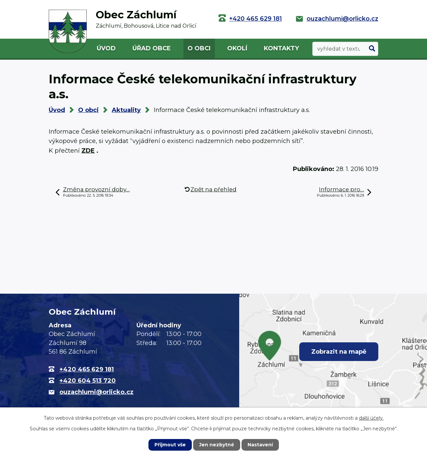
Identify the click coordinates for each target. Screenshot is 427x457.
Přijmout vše (170, 445)
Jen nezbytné (216, 445)
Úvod (106, 48)
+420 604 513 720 (87, 380)
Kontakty (281, 48)
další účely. (371, 418)
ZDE (88, 150)
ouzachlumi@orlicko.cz (342, 18)
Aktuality (126, 110)
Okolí (237, 48)
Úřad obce (151, 48)
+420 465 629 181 (255, 18)
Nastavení (260, 445)
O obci (198, 48)
